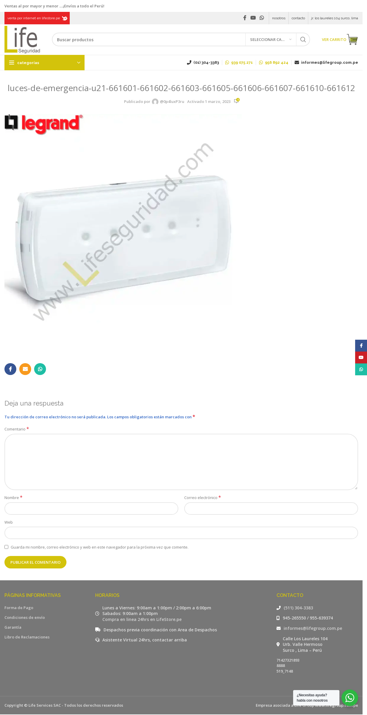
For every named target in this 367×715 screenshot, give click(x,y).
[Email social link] (25, 370)
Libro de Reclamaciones (27, 637)
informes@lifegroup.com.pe (313, 629)
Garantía (12, 627)
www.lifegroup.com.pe (336, 705)
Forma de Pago (18, 608)
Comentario (16, 430)
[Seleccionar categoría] (270, 40)
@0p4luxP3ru (172, 102)
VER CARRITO (340, 40)
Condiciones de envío (24, 618)
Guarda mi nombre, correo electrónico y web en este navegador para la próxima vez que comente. (99, 547)
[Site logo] (22, 39)
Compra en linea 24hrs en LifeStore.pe (142, 620)
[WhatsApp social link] (262, 18)
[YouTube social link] (253, 18)
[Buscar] (181, 40)
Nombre (13, 498)
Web (8, 522)
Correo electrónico (202, 498)
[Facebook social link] (244, 18)
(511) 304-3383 (298, 608)
